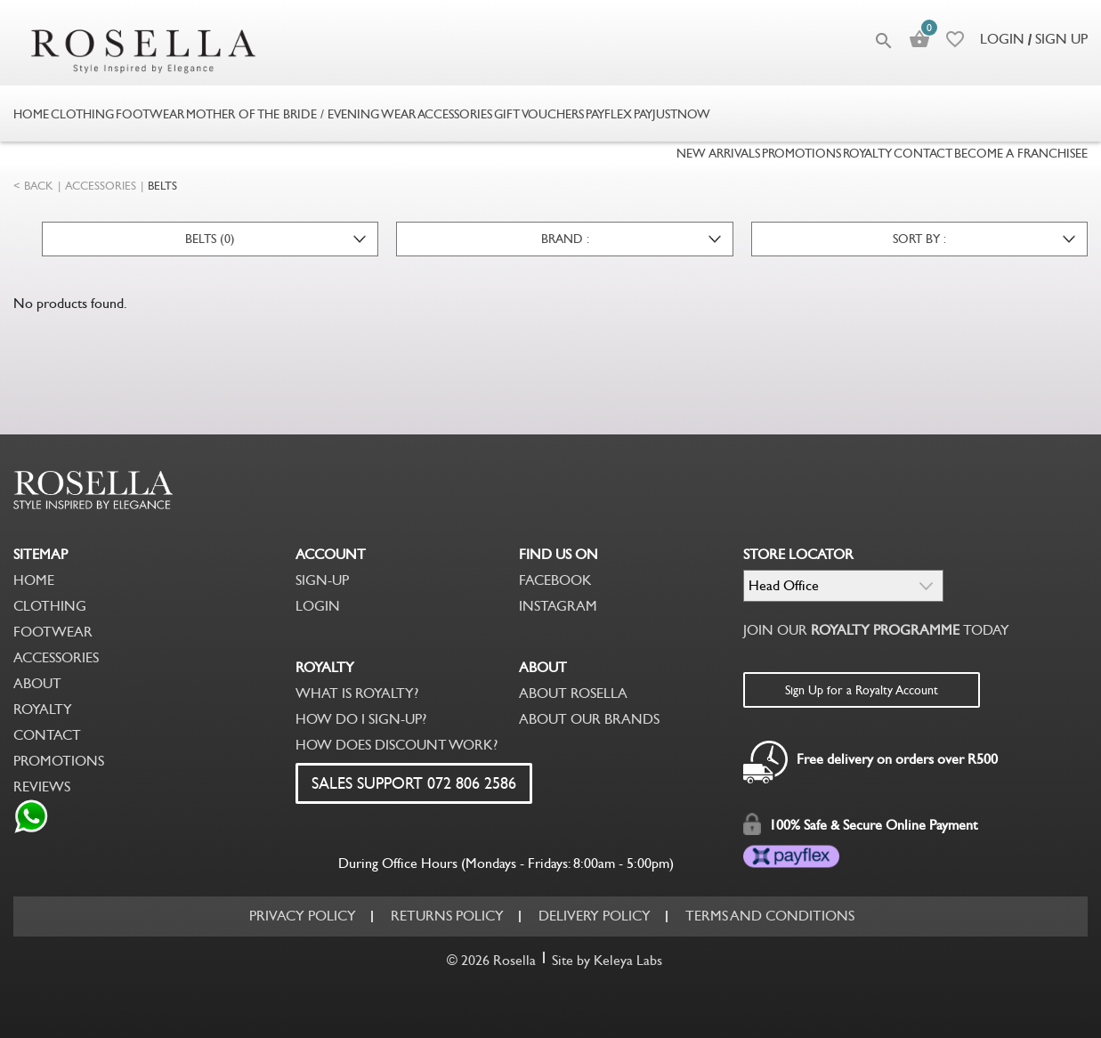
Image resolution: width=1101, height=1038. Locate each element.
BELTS (162, 185)
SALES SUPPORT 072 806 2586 (414, 783)
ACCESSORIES (100, 185)
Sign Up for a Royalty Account (861, 690)
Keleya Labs (628, 960)
